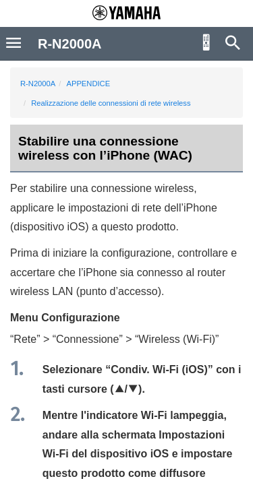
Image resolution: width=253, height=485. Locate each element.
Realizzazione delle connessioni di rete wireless (110, 103)
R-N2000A (37, 83)
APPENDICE (88, 83)
